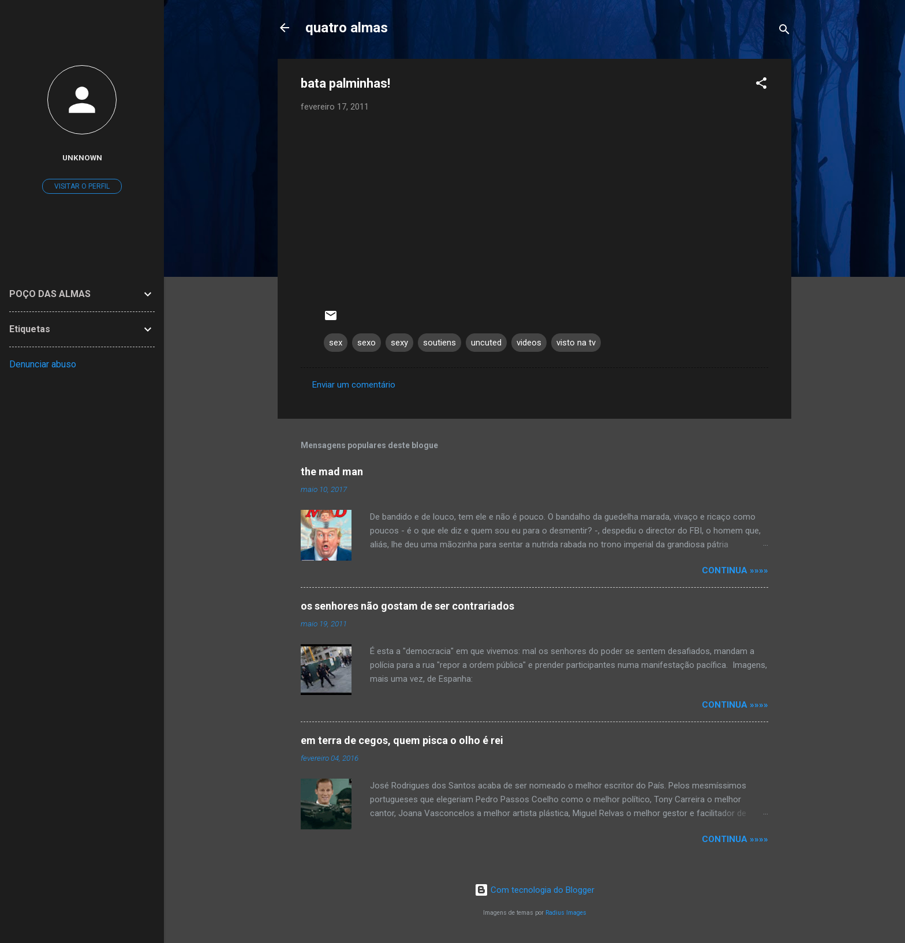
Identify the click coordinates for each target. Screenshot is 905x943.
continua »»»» (735, 570)
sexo (366, 342)
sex (335, 342)
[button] (761, 85)
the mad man (332, 471)
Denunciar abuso (42, 364)
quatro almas (346, 28)
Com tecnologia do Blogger (534, 890)
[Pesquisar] (784, 31)
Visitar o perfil (82, 186)
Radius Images (565, 912)
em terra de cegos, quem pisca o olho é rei (402, 740)
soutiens (439, 342)
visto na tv (576, 342)
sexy (399, 342)
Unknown (82, 157)
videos (529, 342)
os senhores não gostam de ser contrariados (407, 606)
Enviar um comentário (353, 385)
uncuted (486, 342)
